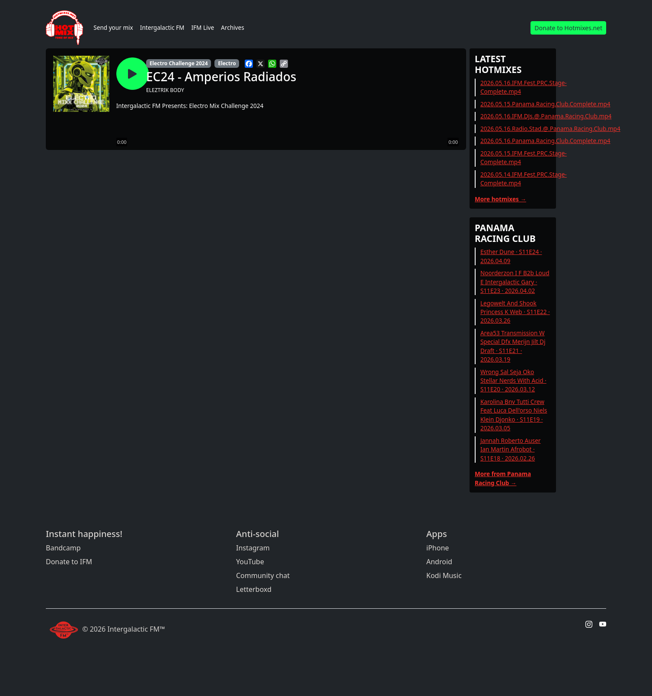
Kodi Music (444, 575)
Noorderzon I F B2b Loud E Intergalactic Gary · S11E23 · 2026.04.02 (515, 282)
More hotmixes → (500, 199)
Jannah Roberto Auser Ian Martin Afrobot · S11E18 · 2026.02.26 (510, 449)
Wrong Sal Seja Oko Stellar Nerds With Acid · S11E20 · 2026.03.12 (513, 381)
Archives (232, 27)
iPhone (437, 548)
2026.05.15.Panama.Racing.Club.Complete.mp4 (545, 104)
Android (439, 561)
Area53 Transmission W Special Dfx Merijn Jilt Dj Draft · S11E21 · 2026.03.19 (513, 346)
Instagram (253, 548)
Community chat (263, 575)
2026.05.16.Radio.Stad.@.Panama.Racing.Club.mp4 (550, 128)
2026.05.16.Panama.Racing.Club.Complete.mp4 (545, 141)
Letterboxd (254, 589)
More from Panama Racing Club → (503, 478)
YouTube (250, 561)
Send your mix (113, 27)
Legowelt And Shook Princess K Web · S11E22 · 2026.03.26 (515, 312)
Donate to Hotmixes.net (568, 28)
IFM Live (202, 27)
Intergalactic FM (162, 27)
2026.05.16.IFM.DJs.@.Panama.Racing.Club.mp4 (545, 116)
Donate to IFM (69, 561)
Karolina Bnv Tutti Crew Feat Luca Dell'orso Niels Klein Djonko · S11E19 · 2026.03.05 (513, 414)
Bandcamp (63, 548)
